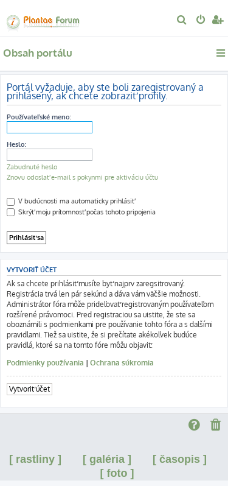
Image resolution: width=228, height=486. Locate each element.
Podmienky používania (45, 362)
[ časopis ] (180, 459)
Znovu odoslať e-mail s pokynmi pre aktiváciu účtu (82, 177)
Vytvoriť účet (29, 388)
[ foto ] (117, 473)
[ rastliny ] (35, 459)
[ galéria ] (107, 459)
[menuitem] (182, 20)
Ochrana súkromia (122, 362)
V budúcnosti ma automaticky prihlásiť (70, 201)
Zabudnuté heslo (32, 167)
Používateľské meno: (39, 117)
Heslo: (16, 144)
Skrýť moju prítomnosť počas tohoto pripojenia (81, 212)
